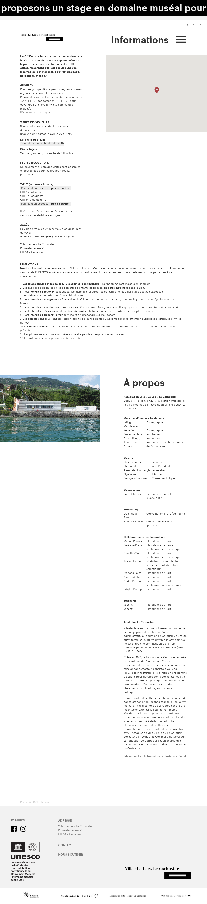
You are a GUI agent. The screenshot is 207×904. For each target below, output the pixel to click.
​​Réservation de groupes (35, 112)
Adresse (65, 821)
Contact (65, 845)
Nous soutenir (70, 855)
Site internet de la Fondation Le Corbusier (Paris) (155, 756)
